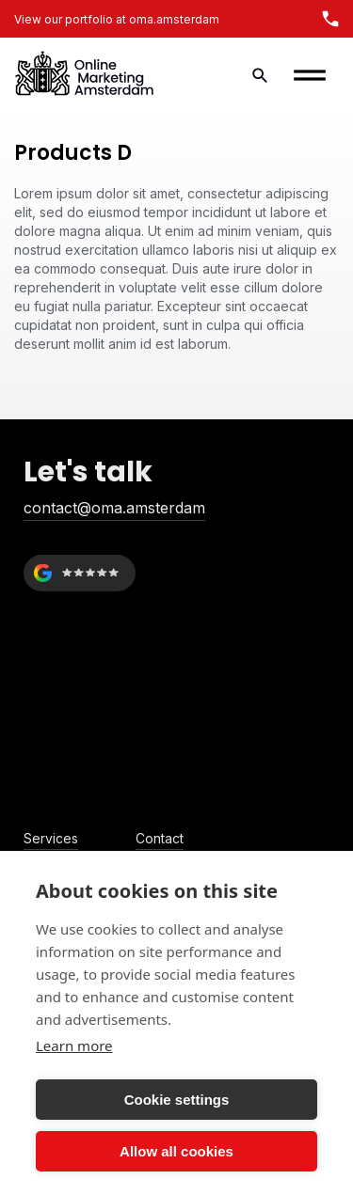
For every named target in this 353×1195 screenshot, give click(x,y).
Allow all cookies (176, 1151)
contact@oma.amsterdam (114, 507)
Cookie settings (177, 1100)
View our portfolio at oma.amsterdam (116, 19)
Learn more (74, 1045)
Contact (160, 838)
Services (51, 838)
